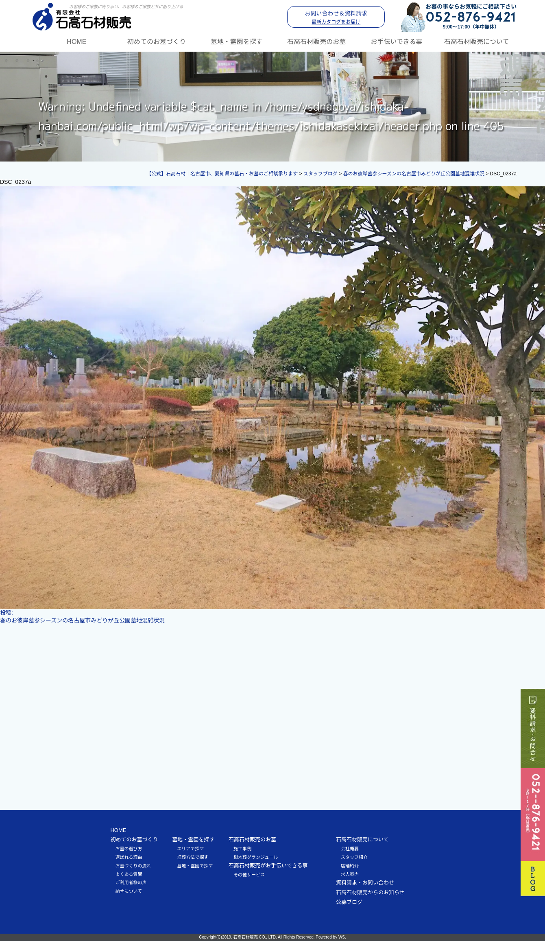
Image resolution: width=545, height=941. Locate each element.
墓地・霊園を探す (237, 41)
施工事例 (242, 848)
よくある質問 (128, 874)
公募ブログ (349, 902)
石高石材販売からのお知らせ (370, 892)
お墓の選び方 (128, 848)
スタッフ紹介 (354, 857)
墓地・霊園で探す (195, 865)
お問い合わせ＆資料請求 (336, 17)
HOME (76, 41)
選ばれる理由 (128, 857)
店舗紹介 (350, 865)
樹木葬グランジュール (255, 857)
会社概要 (350, 848)
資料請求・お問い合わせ (365, 883)
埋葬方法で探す (192, 857)
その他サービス (249, 874)
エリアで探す (190, 848)
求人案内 (350, 874)
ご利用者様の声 (130, 882)
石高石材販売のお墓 (316, 41)
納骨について (128, 891)
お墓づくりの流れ (133, 865)
